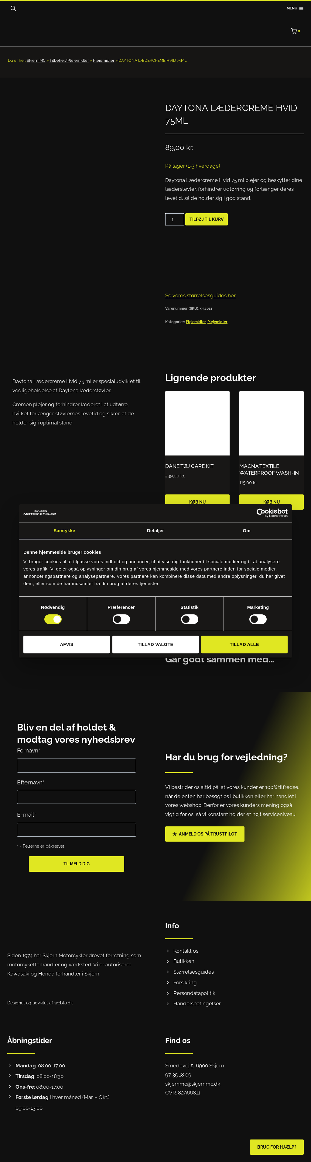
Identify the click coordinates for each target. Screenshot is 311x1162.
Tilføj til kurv (207, 219)
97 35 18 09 (178, 1075)
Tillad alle (244, 644)
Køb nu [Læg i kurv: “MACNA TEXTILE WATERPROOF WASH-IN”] (271, 502)
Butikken (183, 961)
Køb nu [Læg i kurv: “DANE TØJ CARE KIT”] (197, 502)
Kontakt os (185, 951)
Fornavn (28, 750)
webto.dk (63, 1002)
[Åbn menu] (295, 8)
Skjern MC (36, 60)
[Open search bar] (13, 8)
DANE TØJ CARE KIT (189, 466)
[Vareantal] (174, 219)
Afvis (66, 644)
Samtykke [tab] (64, 530)
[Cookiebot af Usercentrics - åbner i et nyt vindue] (261, 513)
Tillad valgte (155, 644)
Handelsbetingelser (197, 1003)
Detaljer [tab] (155, 530)
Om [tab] (246, 530)
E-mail (26, 814)
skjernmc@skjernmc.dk (192, 1084)
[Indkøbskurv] (297, 31)
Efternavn (30, 782)
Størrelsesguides (193, 972)
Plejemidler (103, 60)
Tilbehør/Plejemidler (69, 60)
